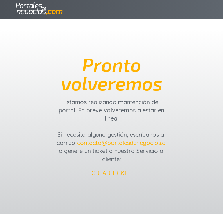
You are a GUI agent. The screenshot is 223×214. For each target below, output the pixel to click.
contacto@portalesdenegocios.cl (122, 142)
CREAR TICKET (111, 173)
